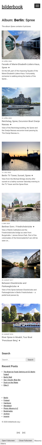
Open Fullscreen (8, 441)
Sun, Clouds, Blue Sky (12, 380)
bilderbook (12, 6)
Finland (6, 400)
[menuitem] (18, 432)
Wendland (8, 406)
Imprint (6, 416)
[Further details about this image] (21, 66)
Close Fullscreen (25, 441)
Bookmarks (8, 411)
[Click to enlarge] (21, 44)
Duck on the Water (11, 382)
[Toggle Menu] (37, 6)
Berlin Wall (8, 377)
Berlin (19, 20)
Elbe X (6, 385)
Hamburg (7, 403)
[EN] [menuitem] (18, 433)
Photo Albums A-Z (11, 408)
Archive (7, 414)
